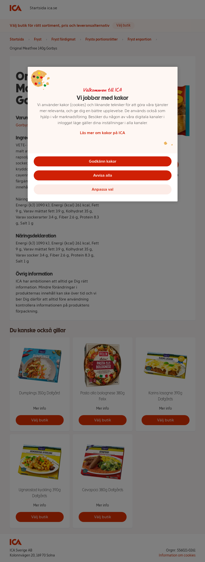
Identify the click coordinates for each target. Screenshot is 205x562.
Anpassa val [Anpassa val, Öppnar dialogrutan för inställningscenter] (102, 189)
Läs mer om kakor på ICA (102, 132)
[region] (103, 134)
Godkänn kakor (102, 161)
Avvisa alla (102, 175)
